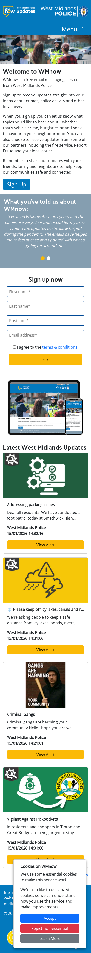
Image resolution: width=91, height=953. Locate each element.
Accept (50, 918)
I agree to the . (45, 347)
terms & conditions (59, 347)
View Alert (45, 544)
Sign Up (16, 184)
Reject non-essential (49, 928)
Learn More (49, 938)
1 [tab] (43, 258)
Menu (74, 29)
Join (45, 359)
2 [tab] (48, 258)
